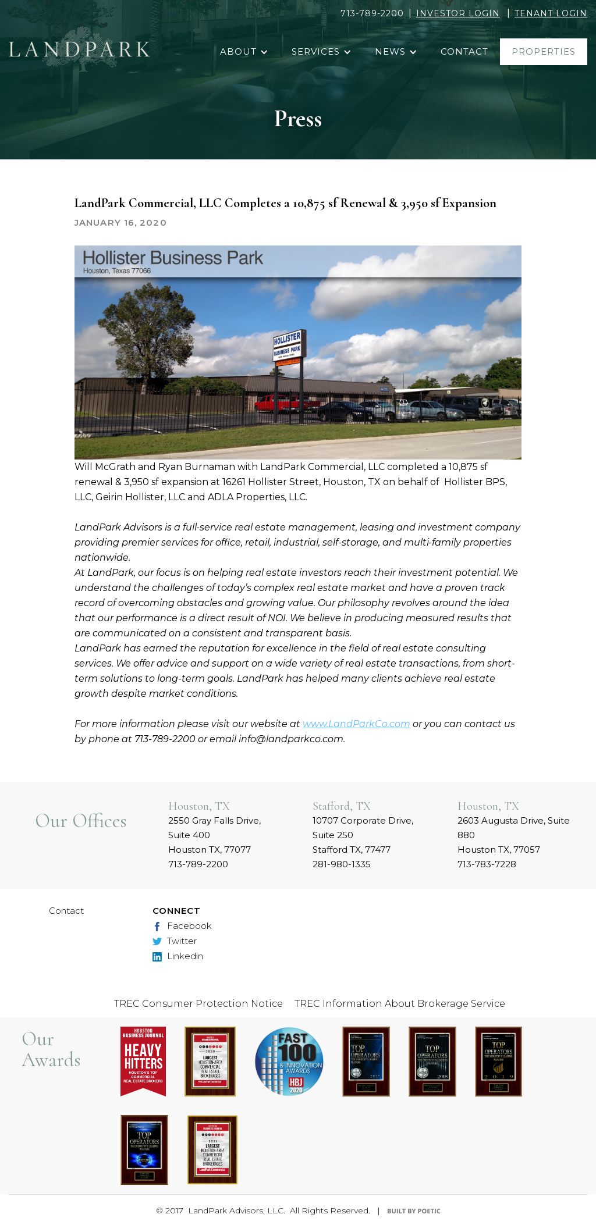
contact (464, 51)
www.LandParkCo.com (356, 723)
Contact (66, 910)
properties (544, 51)
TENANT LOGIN (551, 13)
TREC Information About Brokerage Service (400, 1003)
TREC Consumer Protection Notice (198, 1003)
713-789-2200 (372, 13)
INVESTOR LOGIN (458, 13)
